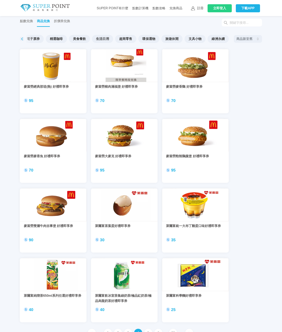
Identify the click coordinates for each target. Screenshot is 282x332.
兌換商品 (175, 8)
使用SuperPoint (86, 325)
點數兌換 (26, 21)
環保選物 (163, 39)
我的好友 (138, 325)
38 (173, 250)
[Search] (242, 23)
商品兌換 (43, 21)
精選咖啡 (71, 39)
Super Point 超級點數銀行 (45, 8)
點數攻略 (158, 8)
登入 (219, 8)
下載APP (248, 8)
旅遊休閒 (186, 39)
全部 (28, 39)
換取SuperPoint (58, 325)
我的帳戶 (109, 325)
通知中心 (166, 325)
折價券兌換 (62, 21)
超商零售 (140, 39)
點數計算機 (140, 8)
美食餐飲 (94, 39)
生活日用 (117, 39)
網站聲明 (194, 325)
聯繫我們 (25, 325)
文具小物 (210, 39)
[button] (228, 39)
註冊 (197, 8)
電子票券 (48, 39)
